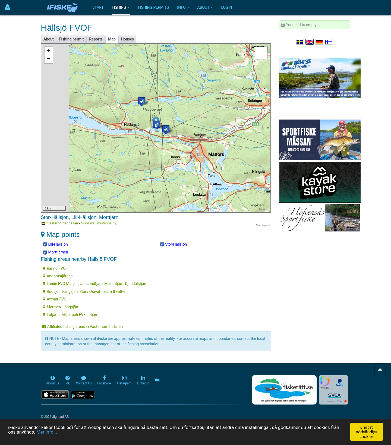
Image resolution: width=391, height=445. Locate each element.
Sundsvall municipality (98, 223)
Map (112, 39)
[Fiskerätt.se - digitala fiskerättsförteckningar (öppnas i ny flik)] (284, 390)
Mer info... (46, 432)
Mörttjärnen (55, 252)
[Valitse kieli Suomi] (329, 42)
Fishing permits (153, 7)
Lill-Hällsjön (55, 244)
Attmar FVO (54, 299)
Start (98, 7)
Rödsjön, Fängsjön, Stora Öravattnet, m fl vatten (84, 291)
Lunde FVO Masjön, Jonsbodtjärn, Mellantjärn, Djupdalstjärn (95, 283)
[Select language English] (310, 42)
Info (183, 7)
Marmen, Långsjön (60, 307)
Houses (127, 39)
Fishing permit (71, 39)
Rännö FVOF (55, 268)
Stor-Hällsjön (173, 244)
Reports (96, 39)
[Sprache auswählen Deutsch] (319, 42)
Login (226, 7)
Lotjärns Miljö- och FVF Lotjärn (70, 314)
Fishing (121, 7)
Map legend (263, 225)
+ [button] (49, 51)
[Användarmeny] (7, 7)
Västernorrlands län (62, 223)
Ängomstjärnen (57, 276)
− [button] (49, 59)
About (205, 7)
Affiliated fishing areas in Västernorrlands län (82, 326)
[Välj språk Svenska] (300, 42)
